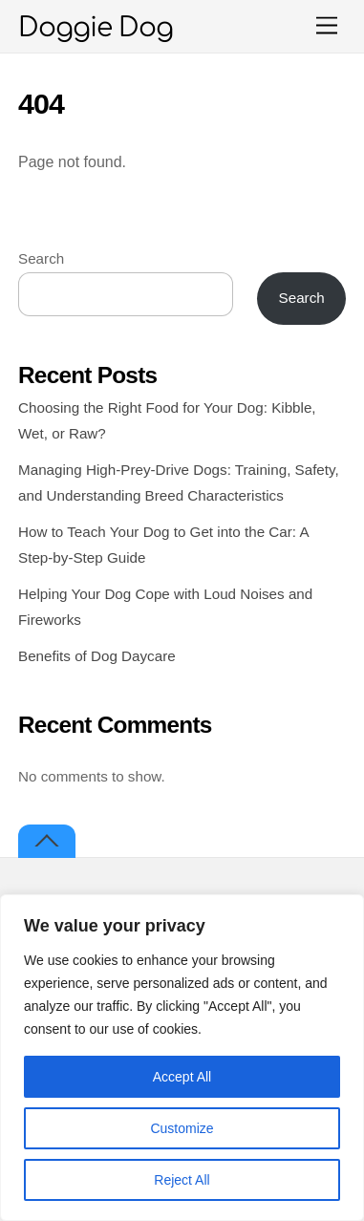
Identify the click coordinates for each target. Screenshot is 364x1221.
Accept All (182, 1076)
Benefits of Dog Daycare (97, 656)
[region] (182, 1057)
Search (41, 258)
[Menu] (327, 26)
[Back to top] (46, 841)
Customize (181, 1128)
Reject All (181, 1180)
